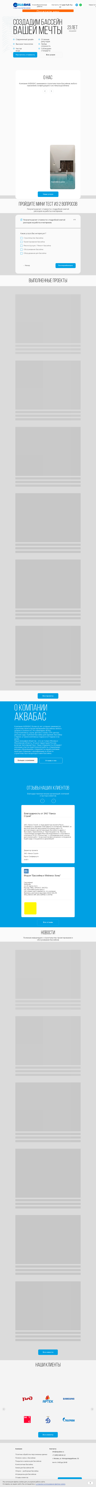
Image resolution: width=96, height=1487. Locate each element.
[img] (22, 5)
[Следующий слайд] (92, 1409)
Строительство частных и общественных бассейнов (33, 134)
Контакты (55, 5)
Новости (92, 5)
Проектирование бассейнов (29, 183)
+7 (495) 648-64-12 (58, 1455)
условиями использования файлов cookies (50, 1484)
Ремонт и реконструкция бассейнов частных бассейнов (62, 135)
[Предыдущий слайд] (3, 1409)
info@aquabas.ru (58, 1452)
